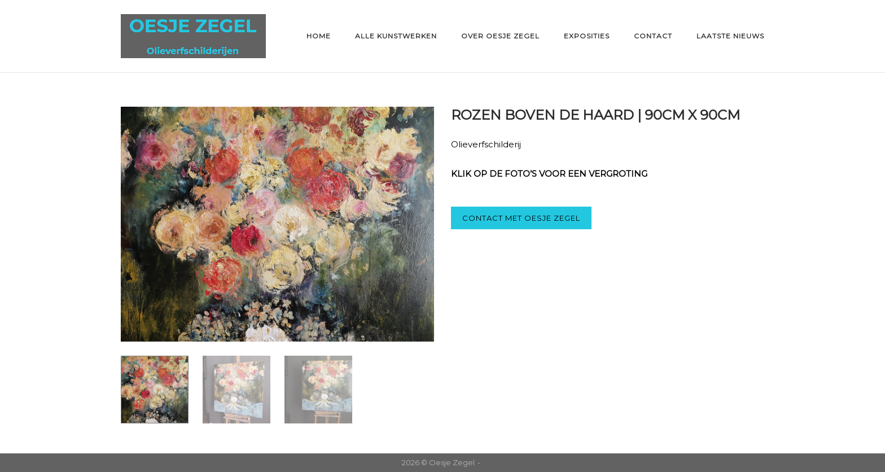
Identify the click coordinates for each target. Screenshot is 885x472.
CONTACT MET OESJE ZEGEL (521, 217)
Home (318, 36)
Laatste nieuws (730, 36)
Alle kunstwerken (396, 36)
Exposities (587, 36)
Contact (653, 36)
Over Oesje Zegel (500, 36)
